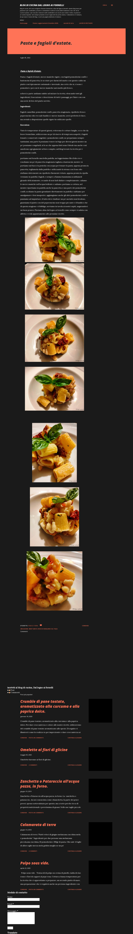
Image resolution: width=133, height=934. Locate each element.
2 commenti (33, 765)
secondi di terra (69, 23)
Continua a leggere (75, 738)
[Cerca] (105, 5)
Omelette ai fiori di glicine (44, 749)
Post (12, 690)
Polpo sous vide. (34, 863)
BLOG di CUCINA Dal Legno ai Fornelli (42, 5)
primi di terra (33, 626)
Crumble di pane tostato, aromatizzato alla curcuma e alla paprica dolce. (49, 706)
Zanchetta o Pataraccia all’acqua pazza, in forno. (49, 784)
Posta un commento (36, 738)
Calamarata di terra (38, 824)
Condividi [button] (85, 626)
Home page (23, 23)
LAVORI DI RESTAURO (86, 23)
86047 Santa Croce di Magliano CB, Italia (43, 629)
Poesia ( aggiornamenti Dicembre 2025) (45, 23)
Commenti (14, 692)
